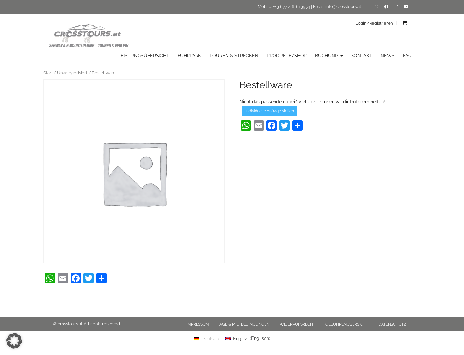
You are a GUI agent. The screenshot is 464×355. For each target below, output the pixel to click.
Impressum (198, 324)
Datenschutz (392, 324)
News (388, 55)
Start (48, 72)
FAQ (407, 55)
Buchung (329, 55)
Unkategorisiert (72, 72)
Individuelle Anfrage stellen (270, 111)
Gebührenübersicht (346, 324)
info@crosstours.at (343, 6)
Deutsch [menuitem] (210, 338)
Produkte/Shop (287, 55)
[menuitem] (206, 338)
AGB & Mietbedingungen (244, 324)
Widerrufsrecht (297, 324)
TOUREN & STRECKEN (233, 55)
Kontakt (361, 55)
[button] (14, 341)
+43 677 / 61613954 (291, 6)
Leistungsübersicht (143, 55)
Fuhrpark (189, 55)
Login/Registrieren (374, 23)
